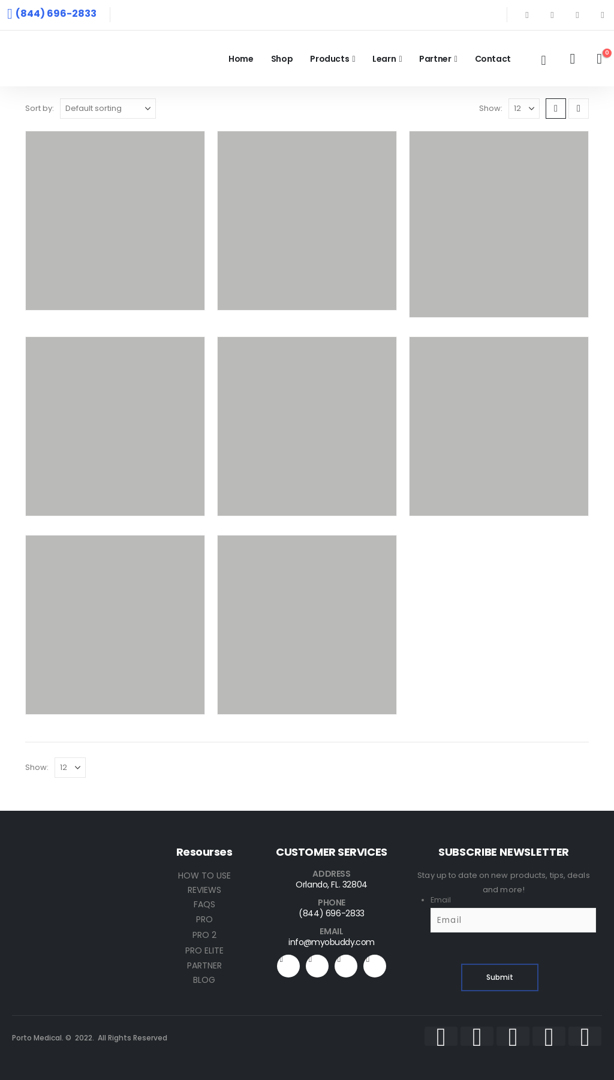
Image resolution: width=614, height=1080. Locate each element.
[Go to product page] (115, 220)
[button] (543, 60)
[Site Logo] (84, 58)
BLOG (204, 980)
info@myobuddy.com (331, 942)
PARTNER (204, 965)
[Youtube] (577, 15)
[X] (552, 15)
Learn (384, 59)
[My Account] (572, 59)
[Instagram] (603, 15)
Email (441, 900)
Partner (435, 59)
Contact (493, 59)
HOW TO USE (204, 876)
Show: (490, 108)
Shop (282, 59)
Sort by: (39, 108)
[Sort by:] (108, 108)
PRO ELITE (204, 950)
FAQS (204, 904)
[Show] (524, 108)
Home (241, 59)
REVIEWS (204, 890)
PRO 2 (204, 935)
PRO (204, 919)
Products (329, 59)
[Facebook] (527, 15)
